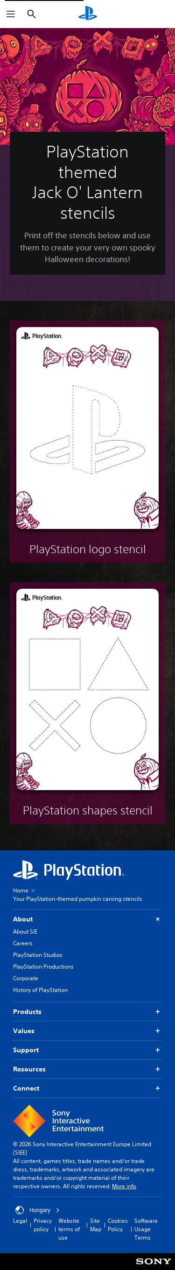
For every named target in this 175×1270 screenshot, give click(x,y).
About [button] (87, 919)
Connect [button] (87, 1088)
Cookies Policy (118, 1225)
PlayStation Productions (43, 966)
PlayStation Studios (38, 955)
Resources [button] (87, 1069)
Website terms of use (69, 1229)
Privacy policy (43, 1225)
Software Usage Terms (146, 1229)
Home (20, 890)
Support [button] (87, 1050)
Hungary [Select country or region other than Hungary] (37, 1210)
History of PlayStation (40, 990)
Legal (20, 1221)
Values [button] (87, 1031)
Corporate (25, 978)
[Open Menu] (10, 14)
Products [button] (87, 1011)
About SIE (25, 931)
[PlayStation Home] (87, 14)
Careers (23, 943)
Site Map (95, 1225)
